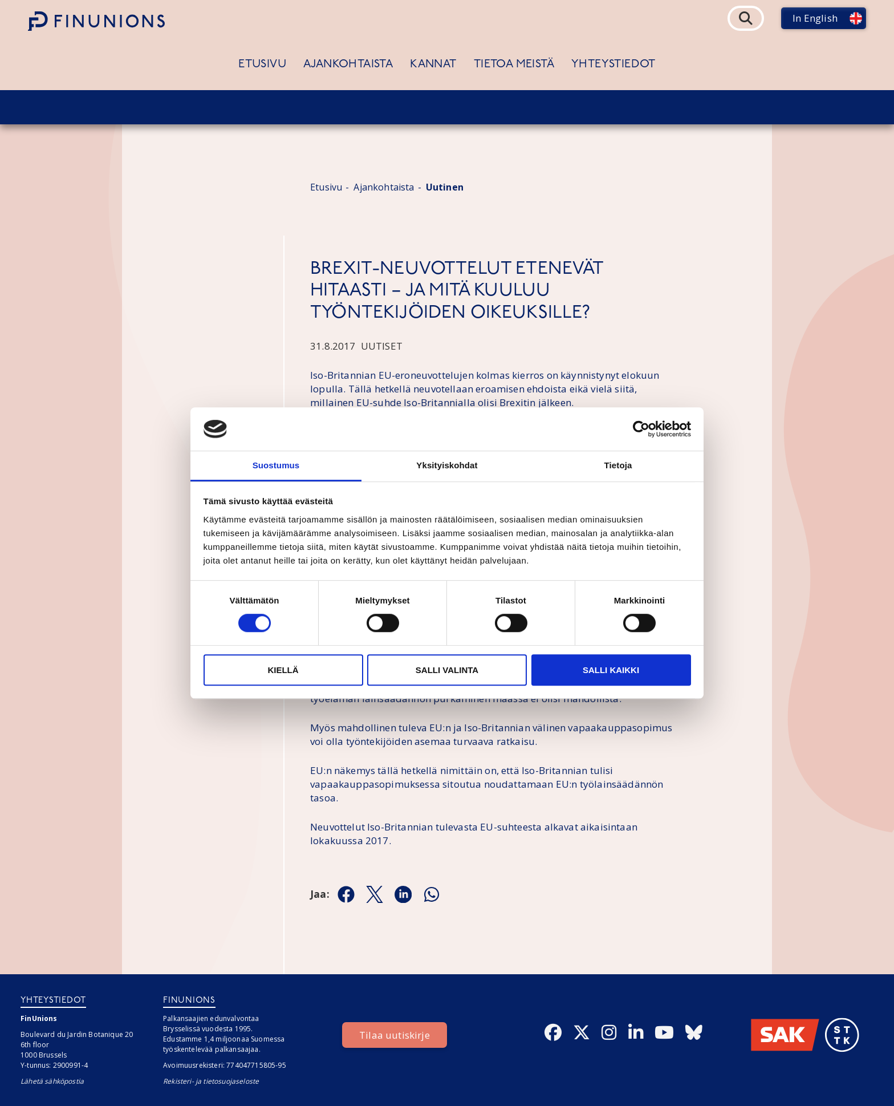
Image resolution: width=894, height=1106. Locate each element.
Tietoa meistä (514, 64)
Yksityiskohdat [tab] (446, 466)
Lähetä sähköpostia (52, 1081)
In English (815, 18)
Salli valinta (447, 670)
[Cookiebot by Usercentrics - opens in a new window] (641, 428)
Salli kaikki (611, 670)
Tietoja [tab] (618, 466)
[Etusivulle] (96, 21)
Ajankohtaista (348, 64)
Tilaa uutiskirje (394, 1035)
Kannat (433, 64)
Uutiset (382, 346)
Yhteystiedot (613, 64)
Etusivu (262, 64)
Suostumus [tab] (276, 466)
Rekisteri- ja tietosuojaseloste (211, 1081)
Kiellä (282, 670)
